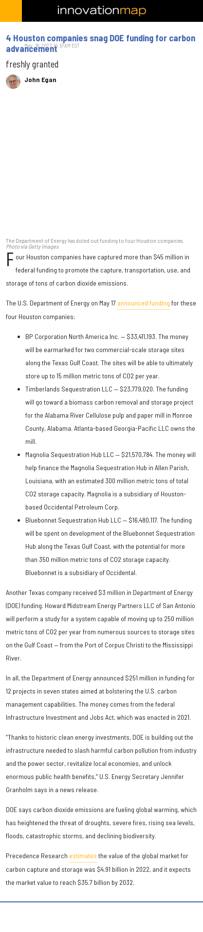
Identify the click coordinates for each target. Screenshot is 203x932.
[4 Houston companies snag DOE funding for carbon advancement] (101, 168)
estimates (83, 855)
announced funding (143, 303)
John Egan (40, 79)
